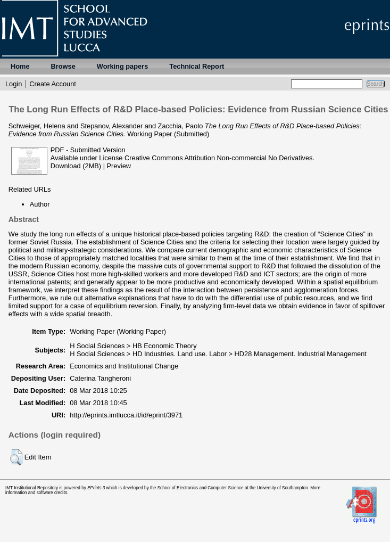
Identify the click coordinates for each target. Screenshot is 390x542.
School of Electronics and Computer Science (200, 488)
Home (20, 66)
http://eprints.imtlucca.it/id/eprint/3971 (126, 415)
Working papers (122, 66)
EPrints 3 (96, 488)
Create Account (52, 84)
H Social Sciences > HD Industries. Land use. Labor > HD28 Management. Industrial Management (218, 354)
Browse (63, 66)
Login (13, 84)
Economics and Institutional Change (124, 366)
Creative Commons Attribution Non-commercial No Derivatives (218, 158)
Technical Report (196, 66)
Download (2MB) (76, 166)
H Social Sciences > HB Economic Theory (133, 346)
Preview (119, 166)
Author (40, 204)
